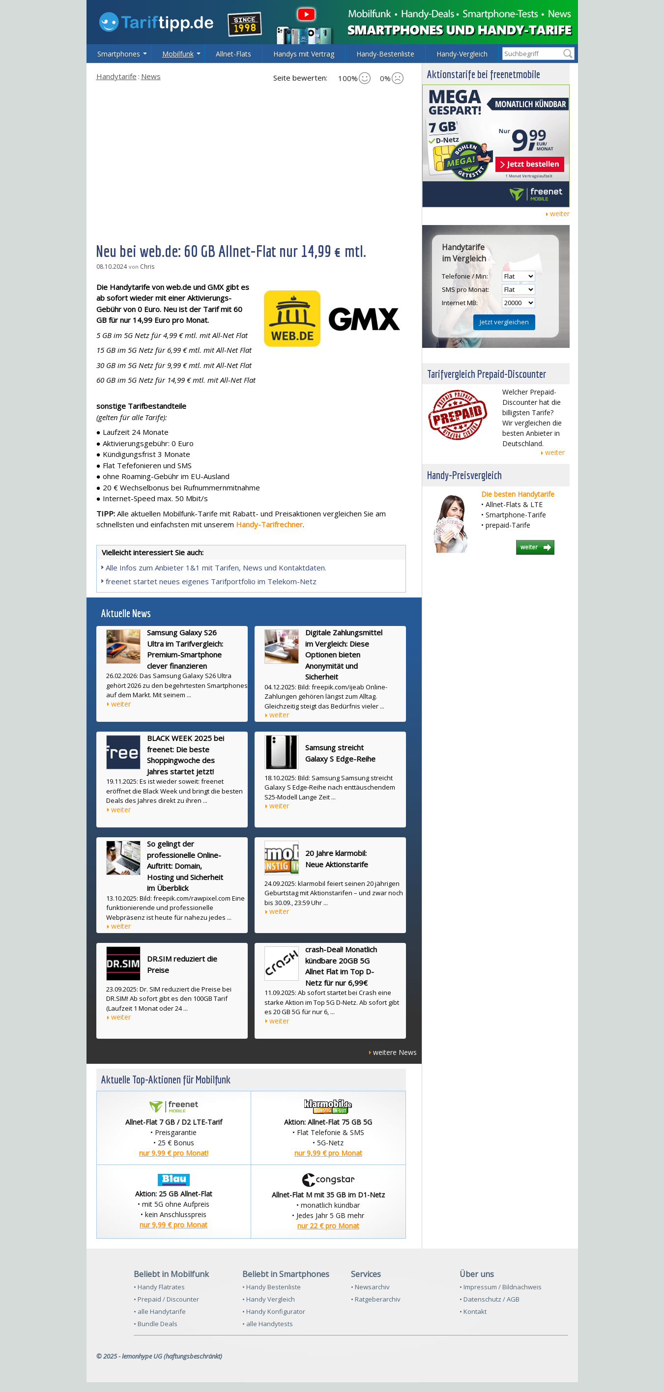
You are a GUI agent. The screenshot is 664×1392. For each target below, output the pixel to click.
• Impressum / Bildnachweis (501, 1286)
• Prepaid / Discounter (166, 1299)
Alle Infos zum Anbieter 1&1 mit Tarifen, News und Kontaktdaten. (216, 567)
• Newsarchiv (370, 1286)
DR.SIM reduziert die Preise (182, 964)
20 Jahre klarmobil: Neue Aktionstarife (336, 858)
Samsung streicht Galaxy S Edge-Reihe (340, 753)
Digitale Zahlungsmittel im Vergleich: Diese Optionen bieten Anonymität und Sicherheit (343, 654)
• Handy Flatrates (159, 1286)
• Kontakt (473, 1311)
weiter (121, 704)
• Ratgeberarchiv (376, 1299)
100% (354, 78)
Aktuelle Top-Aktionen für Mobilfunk (166, 1079)
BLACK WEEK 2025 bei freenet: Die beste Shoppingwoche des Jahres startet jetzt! (185, 754)
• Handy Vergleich (268, 1299)
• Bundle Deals (155, 1323)
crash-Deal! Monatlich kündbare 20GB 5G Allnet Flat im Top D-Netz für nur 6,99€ (341, 966)
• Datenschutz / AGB (490, 1299)
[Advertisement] (251, 161)
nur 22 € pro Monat (328, 1225)
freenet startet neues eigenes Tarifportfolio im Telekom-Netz (211, 581)
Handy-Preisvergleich (464, 475)
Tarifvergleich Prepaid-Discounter (486, 374)
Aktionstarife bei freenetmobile (483, 74)
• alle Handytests (267, 1323)
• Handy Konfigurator (273, 1311)
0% (392, 78)
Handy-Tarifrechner (269, 524)
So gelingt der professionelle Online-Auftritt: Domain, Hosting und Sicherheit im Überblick (185, 866)
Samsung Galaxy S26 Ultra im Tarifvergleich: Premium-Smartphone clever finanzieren (185, 649)
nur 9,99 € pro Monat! (173, 1153)
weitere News (395, 1052)
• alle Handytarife (160, 1311)
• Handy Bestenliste (271, 1286)
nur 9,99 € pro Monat (328, 1153)
